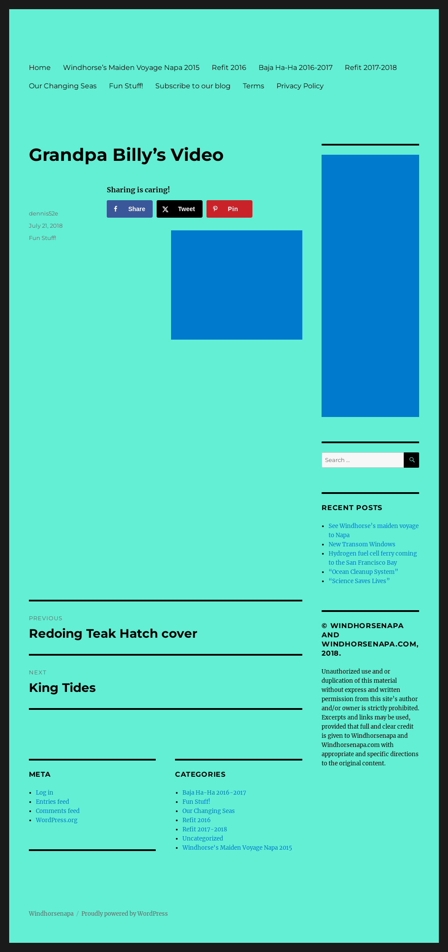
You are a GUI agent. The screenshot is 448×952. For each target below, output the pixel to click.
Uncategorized (202, 838)
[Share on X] (180, 209)
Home (40, 67)
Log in (44, 792)
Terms (253, 86)
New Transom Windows (362, 544)
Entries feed (52, 802)
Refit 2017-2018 (371, 67)
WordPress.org (56, 820)
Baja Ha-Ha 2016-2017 (295, 67)
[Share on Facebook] (130, 209)
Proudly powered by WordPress (124, 913)
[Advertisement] (238, 285)
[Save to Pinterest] (229, 209)
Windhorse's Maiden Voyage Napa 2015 (237, 847)
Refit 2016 (229, 67)
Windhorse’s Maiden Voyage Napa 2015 (131, 67)
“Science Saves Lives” (359, 581)
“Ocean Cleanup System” (363, 572)
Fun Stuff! (126, 86)
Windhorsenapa (51, 913)
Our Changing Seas (63, 86)
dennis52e (43, 213)
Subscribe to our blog (193, 86)
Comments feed (58, 811)
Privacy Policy (300, 86)
